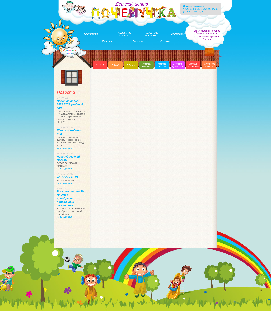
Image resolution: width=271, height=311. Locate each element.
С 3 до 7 (115, 65)
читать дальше (64, 148)
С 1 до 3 (100, 65)
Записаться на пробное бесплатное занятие (207, 34)
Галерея (107, 41)
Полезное (138, 41)
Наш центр (91, 33)
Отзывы (165, 41)
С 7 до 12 (131, 65)
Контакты (178, 33)
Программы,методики (151, 34)
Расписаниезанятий (124, 34)
